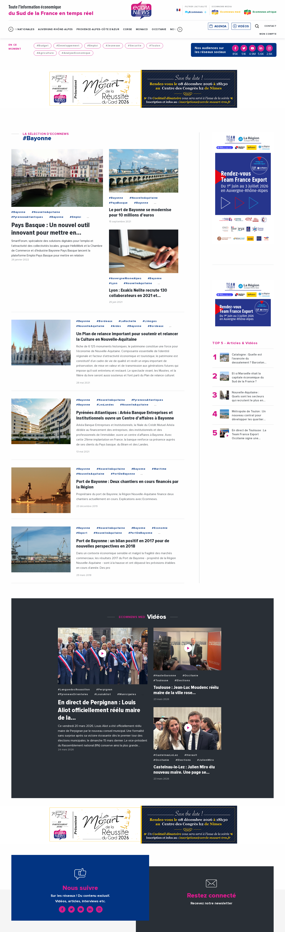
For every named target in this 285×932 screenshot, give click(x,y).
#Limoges (150, 321)
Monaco (142, 29)
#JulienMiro (205, 760)
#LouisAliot (102, 694)
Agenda (220, 26)
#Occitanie (190, 675)
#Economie (160, 528)
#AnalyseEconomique (76, 53)
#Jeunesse (113, 45)
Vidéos (243, 26)
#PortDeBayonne (123, 474)
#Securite (134, 45)
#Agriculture (45, 53)
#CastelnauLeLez (165, 755)
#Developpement (67, 45)
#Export (81, 533)
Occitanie (159, 29)
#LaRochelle (127, 321)
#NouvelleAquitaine (46, 212)
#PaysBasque (118, 203)
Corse (127, 29)
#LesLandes (105, 404)
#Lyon (113, 283)
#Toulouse (160, 680)
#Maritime (159, 469)
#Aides (116, 326)
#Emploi (92, 45)
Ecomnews (195, 12)
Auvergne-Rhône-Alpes (55, 29)
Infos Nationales (21, 29)
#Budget (42, 45)
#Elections (182, 680)
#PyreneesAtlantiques (27, 217)
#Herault (191, 755)
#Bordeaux (104, 321)
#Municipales (126, 694)
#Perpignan (104, 689)
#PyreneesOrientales (73, 694)
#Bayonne (18, 212)
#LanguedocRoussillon (74, 689)
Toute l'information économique (65, 10)
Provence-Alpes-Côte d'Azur (97, 29)
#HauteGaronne (164, 675)
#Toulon (154, 45)
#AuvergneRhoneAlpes (125, 278)
